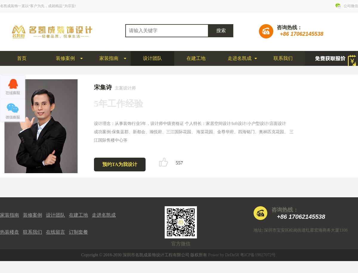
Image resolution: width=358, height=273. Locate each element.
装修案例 (65, 58)
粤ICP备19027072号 (258, 255)
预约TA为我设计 (119, 164)
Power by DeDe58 (223, 255)
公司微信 (351, 6)
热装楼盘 (9, 232)
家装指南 (108, 58)
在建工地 (196, 58)
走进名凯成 (239, 58)
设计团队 (152, 58)
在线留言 (55, 232)
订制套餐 (78, 232)
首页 (22, 58)
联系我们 (283, 58)
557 (179, 162)
